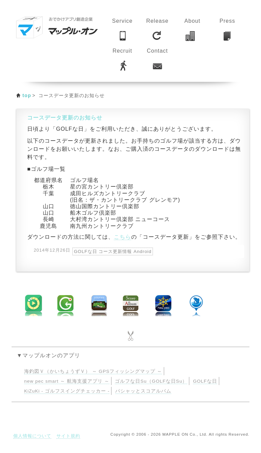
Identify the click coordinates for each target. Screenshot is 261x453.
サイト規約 (68, 435)
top (26, 95)
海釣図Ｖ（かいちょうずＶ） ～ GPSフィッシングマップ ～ (93, 371)
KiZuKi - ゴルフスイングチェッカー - (66, 391)
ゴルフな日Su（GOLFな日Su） (151, 381)
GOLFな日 (205, 381)
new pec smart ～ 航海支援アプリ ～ (66, 381)
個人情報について (32, 435)
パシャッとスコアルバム (143, 391)
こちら (122, 237)
